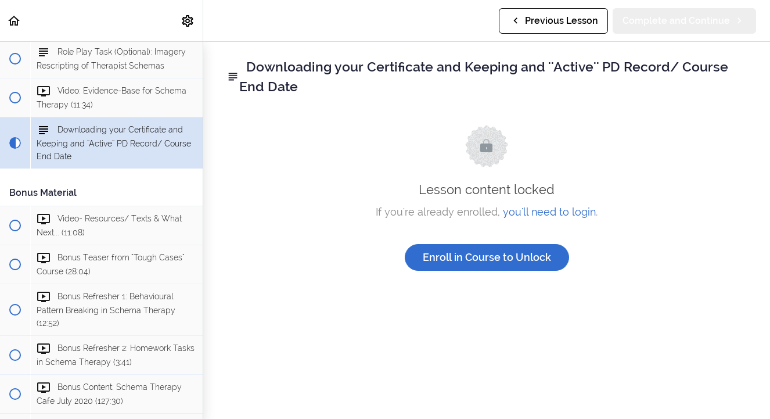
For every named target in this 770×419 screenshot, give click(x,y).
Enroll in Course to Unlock (487, 257)
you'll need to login (549, 212)
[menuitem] (188, 20)
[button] (14, 20)
